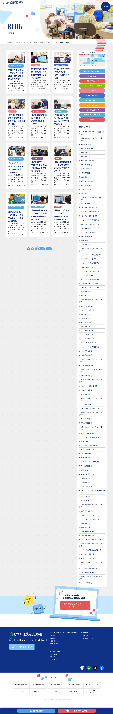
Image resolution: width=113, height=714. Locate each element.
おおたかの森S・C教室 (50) (87, 259)
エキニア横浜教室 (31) (86, 204)
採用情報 (85, 633)
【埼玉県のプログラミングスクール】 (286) (91, 301)
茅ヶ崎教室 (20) (84, 240)
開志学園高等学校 (56, 685)
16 (96, 60)
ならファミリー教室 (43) (87, 554)
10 (99, 58)
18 (103, 60)
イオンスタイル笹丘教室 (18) (88, 568)
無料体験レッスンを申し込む (72, 605)
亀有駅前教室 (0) (84, 177)
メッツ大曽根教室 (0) (85, 390)
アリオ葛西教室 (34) (85, 156)
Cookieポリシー (54, 659)
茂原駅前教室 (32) (84, 296)
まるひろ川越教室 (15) (86, 306)
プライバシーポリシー (56, 657)
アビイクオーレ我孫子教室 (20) (89, 287)
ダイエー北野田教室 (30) (87, 454)
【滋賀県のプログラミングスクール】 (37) (91, 399)
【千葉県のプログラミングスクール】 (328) (91, 250)
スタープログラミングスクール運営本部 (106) (91, 133)
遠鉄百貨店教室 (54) (85, 376)
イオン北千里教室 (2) (85, 501)
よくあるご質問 (55, 651)
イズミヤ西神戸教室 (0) (86, 535)
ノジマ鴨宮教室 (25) (85, 245)
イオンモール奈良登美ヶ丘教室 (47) (90, 550)
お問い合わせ (53, 654)
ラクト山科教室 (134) (86, 419)
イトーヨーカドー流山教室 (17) (89, 263)
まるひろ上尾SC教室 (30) (87, 330)
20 (84, 63)
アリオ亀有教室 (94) (85, 152)
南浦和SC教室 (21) (85, 314)
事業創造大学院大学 (21, 685)
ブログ (56, 42)
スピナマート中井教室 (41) (87, 572)
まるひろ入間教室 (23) (86, 335)
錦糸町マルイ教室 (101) (86, 148)
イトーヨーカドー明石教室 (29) (89, 519)
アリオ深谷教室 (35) (85, 355)
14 (88, 60)
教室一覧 (53, 641)
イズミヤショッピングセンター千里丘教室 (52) (92, 491)
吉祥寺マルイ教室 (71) (86, 185)
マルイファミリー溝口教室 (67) (89, 224)
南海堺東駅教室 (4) (85, 458)
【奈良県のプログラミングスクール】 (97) (91, 545)
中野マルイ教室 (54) (85, 144)
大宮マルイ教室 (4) (85, 318)
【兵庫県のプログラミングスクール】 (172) (91, 506)
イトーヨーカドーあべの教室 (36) (89, 437)
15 (92, 60)
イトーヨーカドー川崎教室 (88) (89, 220)
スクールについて (55, 633)
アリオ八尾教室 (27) (85, 466)
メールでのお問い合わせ (23, 647)
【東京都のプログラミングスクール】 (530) (91, 139)
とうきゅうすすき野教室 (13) (88, 216)
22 (92, 63)
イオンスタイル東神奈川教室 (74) (89, 212)
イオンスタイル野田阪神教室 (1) (89, 445)
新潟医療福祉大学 (38, 685)
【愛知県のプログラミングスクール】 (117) (91, 381)
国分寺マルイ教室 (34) (86, 181)
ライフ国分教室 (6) (85, 478)
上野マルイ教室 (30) (85, 165)
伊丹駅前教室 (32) (84, 527)
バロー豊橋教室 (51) (85, 394)
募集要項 (85, 635)
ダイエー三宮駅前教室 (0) (87, 531)
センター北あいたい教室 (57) (88, 208)
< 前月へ (83, 53)
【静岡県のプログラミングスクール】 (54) (91, 370)
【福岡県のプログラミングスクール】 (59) (91, 563)
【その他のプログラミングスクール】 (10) (91, 578)
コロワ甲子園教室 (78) (86, 511)
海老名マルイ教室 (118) (86, 236)
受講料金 (53, 638)
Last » (49, 249)
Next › (41, 249)
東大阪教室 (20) (84, 470)
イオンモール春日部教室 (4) (88, 343)
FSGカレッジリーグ (21, 691)
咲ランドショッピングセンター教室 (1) (91, 540)
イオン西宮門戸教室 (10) (87, 515)
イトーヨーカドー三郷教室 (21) (89, 347)
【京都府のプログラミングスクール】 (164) (91, 414)
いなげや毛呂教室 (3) (85, 351)
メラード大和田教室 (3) (86, 449)
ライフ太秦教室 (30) (85, 423)
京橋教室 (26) (83, 441)
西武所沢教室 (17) (84, 326)
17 (99, 60)
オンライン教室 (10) (85, 583)
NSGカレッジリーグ (92, 685)
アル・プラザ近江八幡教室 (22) (89, 408)
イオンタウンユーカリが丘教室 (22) (90, 255)
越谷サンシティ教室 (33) (87, 322)
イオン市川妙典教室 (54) (87, 267)
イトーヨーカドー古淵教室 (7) (88, 232)
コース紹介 (53, 635)
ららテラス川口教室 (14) (87, 339)
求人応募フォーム (88, 638)
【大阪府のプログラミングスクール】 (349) (91, 428)
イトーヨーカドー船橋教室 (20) (89, 279)
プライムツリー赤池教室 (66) (88, 386)
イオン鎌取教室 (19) (85, 292)
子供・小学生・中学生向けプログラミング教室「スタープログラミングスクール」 (29, 42)
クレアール (56, 691)
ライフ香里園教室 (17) (86, 486)
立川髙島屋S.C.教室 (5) (86, 189)
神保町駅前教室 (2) (85, 173)
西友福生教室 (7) (84, 193)
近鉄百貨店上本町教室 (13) (87, 433)
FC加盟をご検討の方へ (72, 633)
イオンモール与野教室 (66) (87, 310)
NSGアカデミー (39, 691)
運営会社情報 (54, 644)
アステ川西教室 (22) (85, 523)
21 (88, 63)
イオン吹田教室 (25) (85, 497)
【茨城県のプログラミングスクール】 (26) (91, 360)
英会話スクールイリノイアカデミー (92, 691)
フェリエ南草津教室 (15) (87, 404)
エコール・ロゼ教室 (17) (87, 474)
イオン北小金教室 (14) (86, 275)
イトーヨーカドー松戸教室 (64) (89, 271)
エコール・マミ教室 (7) (86, 558)
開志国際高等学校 (74, 685)
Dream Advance (74, 691)
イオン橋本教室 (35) (85, 228)
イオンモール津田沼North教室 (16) (90, 283)
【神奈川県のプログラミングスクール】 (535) (91, 198)
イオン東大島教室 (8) (85, 169)
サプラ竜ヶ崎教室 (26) (86, 365)
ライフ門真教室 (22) (85, 482)
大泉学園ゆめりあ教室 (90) (87, 161)
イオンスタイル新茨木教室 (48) (89, 462)
